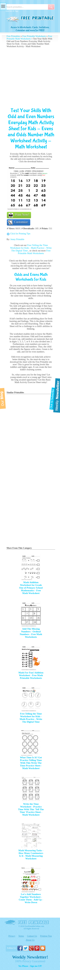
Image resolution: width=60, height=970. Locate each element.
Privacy (11, 936)
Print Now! (22, 214)
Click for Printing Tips (20, 233)
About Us (30, 940)
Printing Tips (46, 936)
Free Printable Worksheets (34, 36)
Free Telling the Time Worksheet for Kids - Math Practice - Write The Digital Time (31, 248)
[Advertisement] (30, 77)
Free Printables (13, 36)
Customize (21, 222)
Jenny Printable (17, 239)
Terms (21, 936)
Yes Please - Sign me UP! (30, 966)
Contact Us (32, 936)
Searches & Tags (11, 11)
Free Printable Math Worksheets (29, 37)
